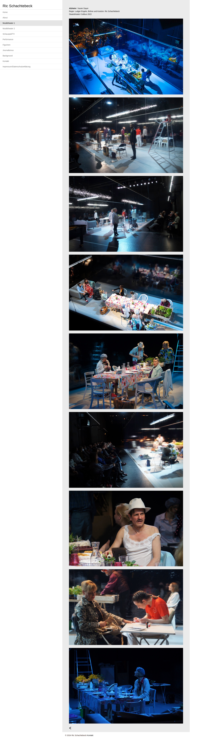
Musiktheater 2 (9, 28)
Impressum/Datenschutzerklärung (16, 67)
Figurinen (6, 45)
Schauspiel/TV (9, 34)
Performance (8, 39)
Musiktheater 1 (9, 23)
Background (8, 56)
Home (5, 12)
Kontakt (6, 61)
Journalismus (8, 50)
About (5, 18)
